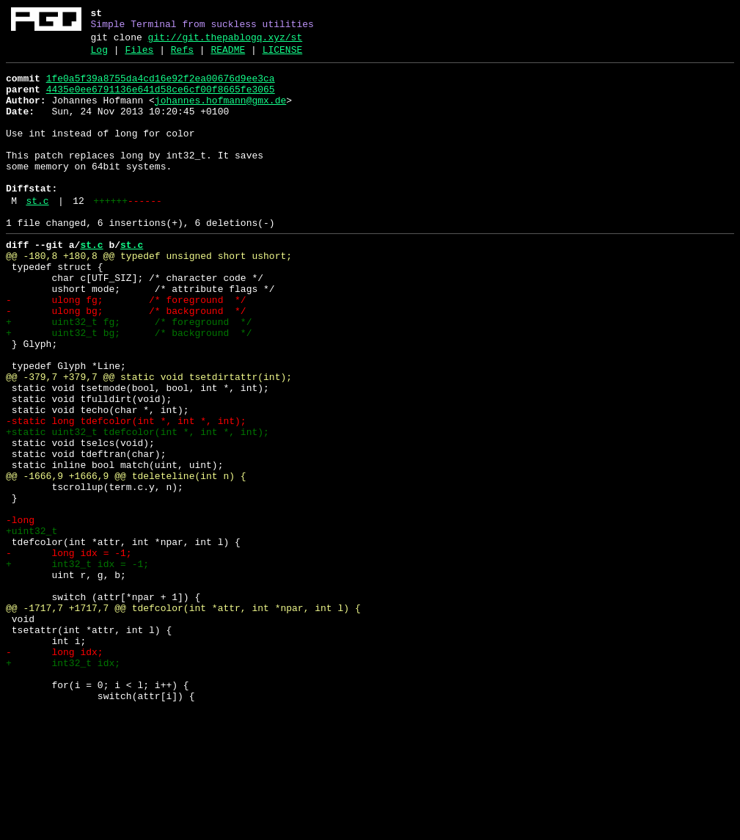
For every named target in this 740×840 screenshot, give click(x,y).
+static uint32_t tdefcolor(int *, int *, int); (137, 507)
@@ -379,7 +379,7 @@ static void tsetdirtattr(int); (149, 441)
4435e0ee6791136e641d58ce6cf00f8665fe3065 (160, 100)
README (227, 56)
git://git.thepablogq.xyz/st (225, 41)
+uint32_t (31, 625)
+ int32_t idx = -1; (77, 665)
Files (139, 56)
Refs (182, 56)
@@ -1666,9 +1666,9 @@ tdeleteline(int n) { (126, 559)
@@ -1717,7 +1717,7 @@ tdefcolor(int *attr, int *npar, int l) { (183, 718)
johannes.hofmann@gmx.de (220, 113)
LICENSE (283, 56)
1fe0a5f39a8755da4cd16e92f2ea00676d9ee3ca (160, 87)
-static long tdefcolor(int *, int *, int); (126, 493)
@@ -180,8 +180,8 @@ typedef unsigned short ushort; (149, 295)
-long (20, 612)
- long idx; (54, 771)
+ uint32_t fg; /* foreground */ (129, 374)
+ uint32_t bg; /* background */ (129, 388)
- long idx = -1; (69, 652)
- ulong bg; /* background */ (126, 361)
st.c (37, 234)
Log (99, 56)
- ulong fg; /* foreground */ (126, 348)
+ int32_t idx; (63, 784)
